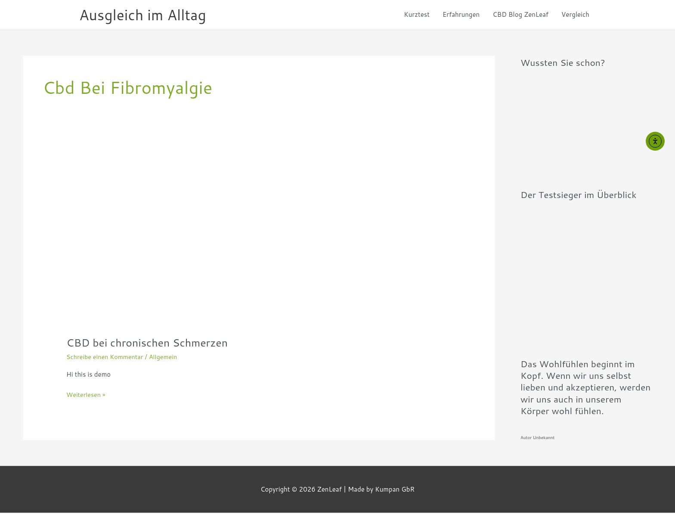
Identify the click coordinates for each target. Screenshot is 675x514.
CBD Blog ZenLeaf (520, 15)
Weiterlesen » (86, 396)
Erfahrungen (461, 15)
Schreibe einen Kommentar (106, 358)
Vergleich (575, 15)
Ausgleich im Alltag (145, 15)
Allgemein (167, 358)
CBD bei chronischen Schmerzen (150, 344)
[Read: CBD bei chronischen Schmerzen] (186, 241)
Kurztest (417, 15)
